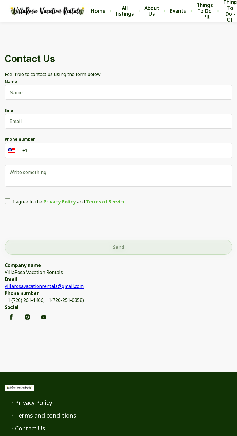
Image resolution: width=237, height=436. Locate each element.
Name (11, 81)
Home (98, 11)
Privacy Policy (33, 403)
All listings (125, 11)
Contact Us (30, 428)
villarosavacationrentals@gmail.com (44, 286)
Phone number (20, 139)
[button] (12, 150)
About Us (151, 11)
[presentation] (49, 221)
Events (178, 11)
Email (10, 110)
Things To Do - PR (205, 11)
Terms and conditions (45, 416)
